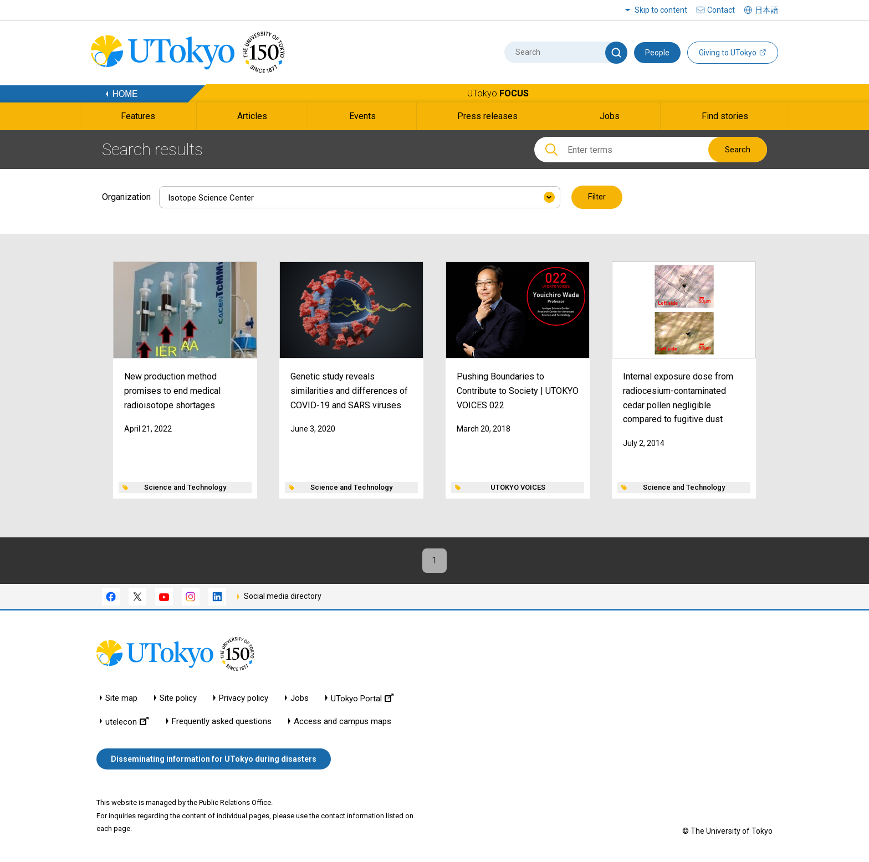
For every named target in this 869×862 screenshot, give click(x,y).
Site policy (178, 698)
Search (737, 150)
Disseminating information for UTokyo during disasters (213, 759)
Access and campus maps (342, 721)
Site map (121, 698)
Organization (126, 197)
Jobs (299, 698)
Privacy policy (243, 698)
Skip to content (661, 10)
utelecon (127, 721)
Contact (721, 10)
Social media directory (282, 596)
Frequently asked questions (222, 721)
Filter (597, 197)
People (657, 52)
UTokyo (498, 93)
